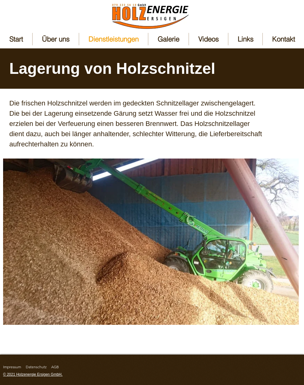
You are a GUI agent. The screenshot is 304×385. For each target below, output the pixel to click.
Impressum (12, 367)
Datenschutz (36, 367)
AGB (55, 367)
